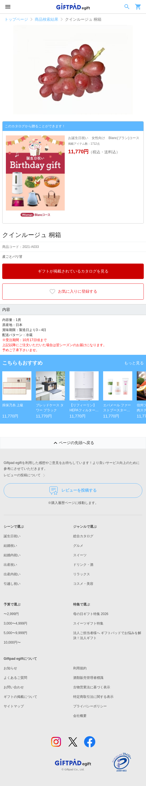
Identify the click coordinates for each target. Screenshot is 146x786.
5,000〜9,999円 (15, 633)
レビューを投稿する (73, 490)
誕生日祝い (12, 536)
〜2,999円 (11, 614)
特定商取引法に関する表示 (93, 697)
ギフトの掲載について (20, 697)
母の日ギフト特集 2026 (90, 614)
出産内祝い (12, 574)
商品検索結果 (46, 19)
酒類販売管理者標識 (88, 678)
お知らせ (10, 668)
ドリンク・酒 (83, 565)
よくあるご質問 (15, 678)
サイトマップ (14, 706)
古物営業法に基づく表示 (91, 687)
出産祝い (10, 565)
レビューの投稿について (25, 475)
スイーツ (80, 555)
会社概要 (80, 716)
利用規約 (80, 668)
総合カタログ (83, 536)
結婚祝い (10, 546)
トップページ (16, 19)
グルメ (78, 546)
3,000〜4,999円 (15, 623)
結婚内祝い (12, 555)
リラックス (81, 574)
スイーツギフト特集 (88, 623)
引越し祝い (12, 584)
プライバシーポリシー (90, 706)
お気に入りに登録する (73, 291)
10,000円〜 (12, 642)
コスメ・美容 (83, 584)
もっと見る (134, 363)
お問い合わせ (14, 687)
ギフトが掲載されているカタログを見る (73, 271)
